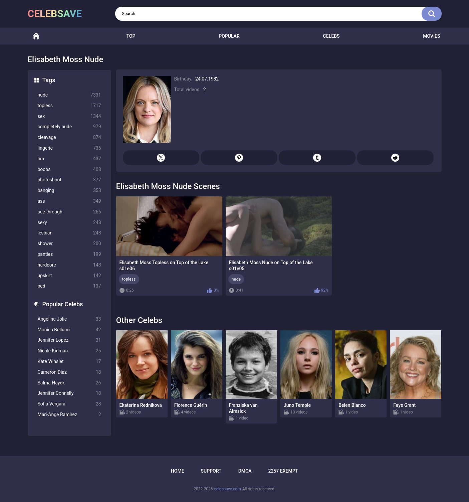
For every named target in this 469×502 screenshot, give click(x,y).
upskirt (69, 276)
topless (69, 106)
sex (69, 116)
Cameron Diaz (69, 372)
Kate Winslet (69, 361)
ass (69, 201)
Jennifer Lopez (69, 340)
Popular (229, 36)
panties (69, 254)
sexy (69, 222)
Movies (431, 36)
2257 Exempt (283, 471)
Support (211, 471)
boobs (69, 169)
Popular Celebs (62, 304)
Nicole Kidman (69, 351)
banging (69, 190)
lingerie (69, 148)
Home (36, 36)
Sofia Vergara (69, 404)
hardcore (69, 265)
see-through (69, 212)
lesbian (69, 233)
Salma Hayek (69, 383)
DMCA (245, 471)
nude (69, 95)
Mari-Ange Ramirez (69, 414)
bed (69, 286)
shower (69, 243)
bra (69, 159)
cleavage (69, 137)
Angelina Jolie (69, 319)
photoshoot (69, 180)
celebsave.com (227, 489)
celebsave (55, 13)
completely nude (69, 127)
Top (130, 36)
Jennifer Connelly (69, 393)
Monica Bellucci (69, 330)
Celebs (331, 36)
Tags (48, 79)
